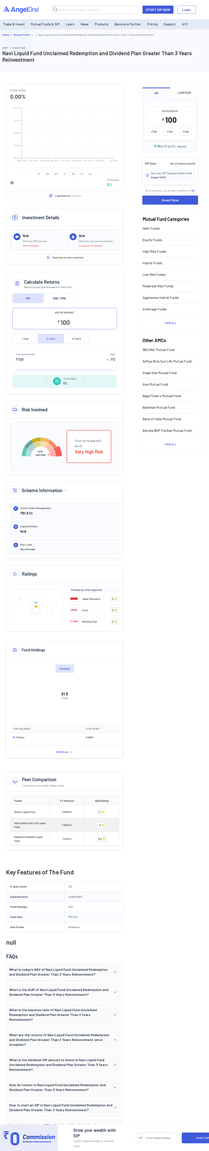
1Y (65, 174)
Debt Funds (151, 228)
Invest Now (170, 200)
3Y (73, 174)
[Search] (95, 10)
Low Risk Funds (154, 274)
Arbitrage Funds (155, 309)
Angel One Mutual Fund (160, 373)
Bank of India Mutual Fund (162, 419)
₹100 (154, 131)
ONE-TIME (59, 298)
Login (186, 10)
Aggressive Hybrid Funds (161, 297)
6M (56, 174)
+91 (140, 1137)
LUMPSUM (184, 92)
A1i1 (184, 24)
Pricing (152, 24)
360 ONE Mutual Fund (159, 350)
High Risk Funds (154, 251)
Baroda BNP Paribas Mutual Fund (167, 430)
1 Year (25, 338)
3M (47, 174)
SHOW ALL (64, 751)
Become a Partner (127, 24)
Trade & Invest (14, 24)
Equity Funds (152, 240)
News (85, 24)
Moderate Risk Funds (158, 286)
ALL (91, 174)
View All (170, 322)
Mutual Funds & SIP (45, 24)
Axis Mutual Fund (155, 384)
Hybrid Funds (152, 263)
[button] (64, 972)
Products (101, 24)
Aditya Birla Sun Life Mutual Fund (167, 361)
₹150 (170, 131)
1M (39, 174)
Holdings (64, 668)
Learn (70, 24)
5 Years (76, 338)
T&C (192, 190)
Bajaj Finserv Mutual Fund (162, 396)
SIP (28, 298)
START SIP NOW (158, 10)
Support (170, 24)
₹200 (186, 131)
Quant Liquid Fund (24, 811)
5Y (82, 174)
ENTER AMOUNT (64, 312)
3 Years (50, 338)
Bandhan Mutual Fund (159, 407)
